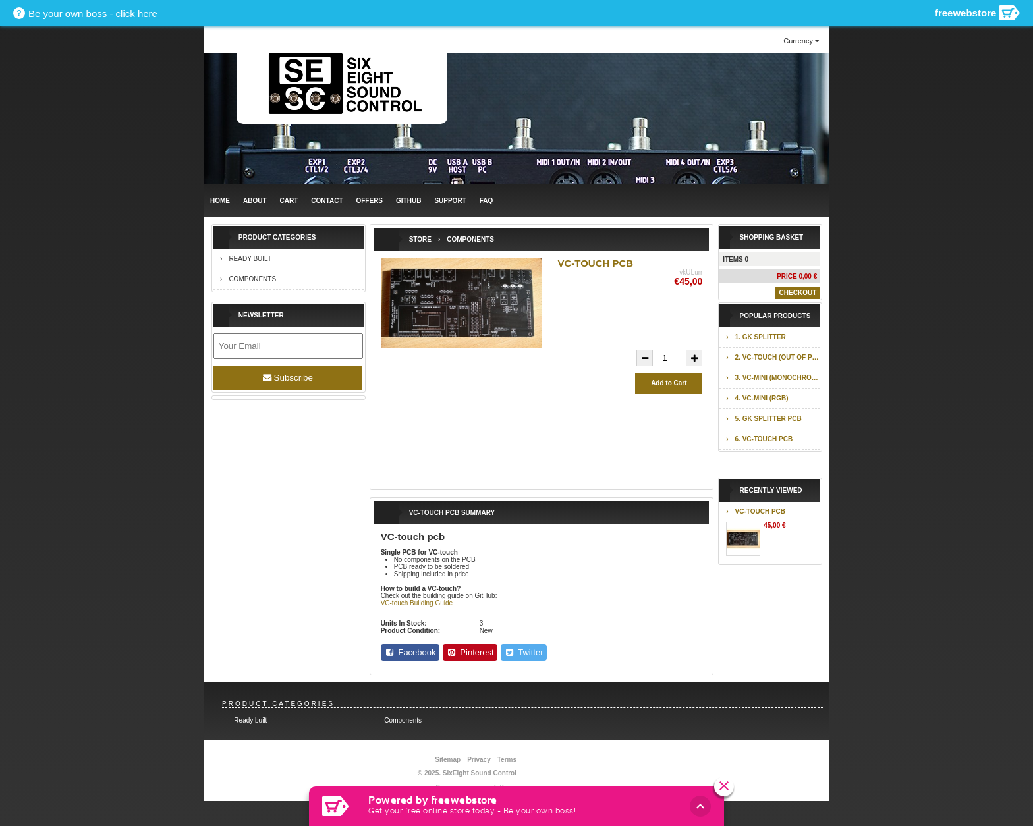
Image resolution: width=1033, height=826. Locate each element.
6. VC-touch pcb (764, 439)
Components (252, 279)
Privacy (479, 759)
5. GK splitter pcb (768, 418)
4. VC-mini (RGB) (762, 398)
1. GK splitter (760, 337)
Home (220, 200)
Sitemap (448, 759)
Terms (506, 759)
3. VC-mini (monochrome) (778, 377)
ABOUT (255, 200)
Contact (327, 200)
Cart (289, 200)
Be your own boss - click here (92, 13)
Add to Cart (668, 383)
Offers (369, 200)
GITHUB (408, 200)
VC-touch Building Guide (417, 603)
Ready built (250, 258)
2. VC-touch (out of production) (778, 357)
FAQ (486, 200)
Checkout (798, 292)
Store (420, 239)
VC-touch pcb (760, 511)
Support (450, 200)
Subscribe (288, 378)
